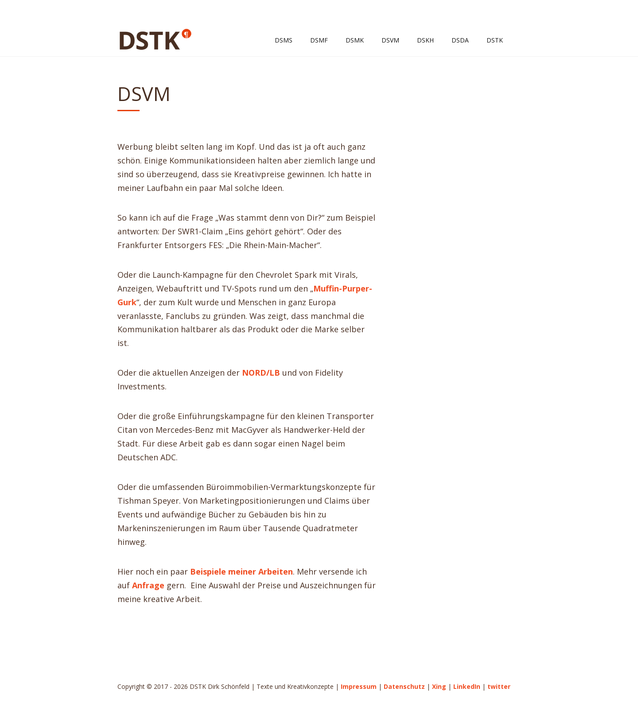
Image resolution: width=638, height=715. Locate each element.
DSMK (355, 40)
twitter (498, 686)
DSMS (283, 40)
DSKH (425, 40)
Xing (439, 686)
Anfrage (148, 585)
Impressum (359, 686)
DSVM (390, 40)
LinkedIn (466, 686)
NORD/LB (261, 372)
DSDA (460, 40)
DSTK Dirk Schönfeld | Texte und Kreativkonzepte (155, 39)
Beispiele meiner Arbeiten (241, 571)
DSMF (319, 40)
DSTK (494, 40)
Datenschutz (404, 686)
